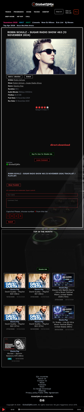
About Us (42, 378)
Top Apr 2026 (74, 22)
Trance (8, 12)
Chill (28, 16)
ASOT (26, 22)
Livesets (33, 22)
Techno (37, 12)
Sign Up (67, 12)
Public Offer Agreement (47, 391)
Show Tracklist (13, 184)
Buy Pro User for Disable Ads (42, 153)
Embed (28, 76)
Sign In (67, 10)
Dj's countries (42, 376)
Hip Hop (20, 16)
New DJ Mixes (44, 22)
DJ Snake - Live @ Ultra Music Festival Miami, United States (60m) (63, 324)
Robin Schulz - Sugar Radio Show (26, 83)
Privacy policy (32, 391)
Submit (10, 221)
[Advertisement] (45, 127)
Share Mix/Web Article (11, 25)
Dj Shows (63, 22)
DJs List (55, 22)
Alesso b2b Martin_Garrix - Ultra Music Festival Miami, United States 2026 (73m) (63, 292)
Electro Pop (18, 86)
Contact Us (42, 380)
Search (58, 12)
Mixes (42, 382)
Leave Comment (42, 160)
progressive (19, 12)
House (28, 12)
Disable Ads (43, 269)
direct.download (61, 144)
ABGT (20, 22)
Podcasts (42, 384)
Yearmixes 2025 (9, 22)
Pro (74, 12)
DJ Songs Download (42, 387)
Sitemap (42, 389)
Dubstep (45, 12)
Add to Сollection (14, 76)
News (42, 385)
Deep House (9, 16)
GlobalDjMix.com (29, 403)
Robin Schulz (19, 80)
